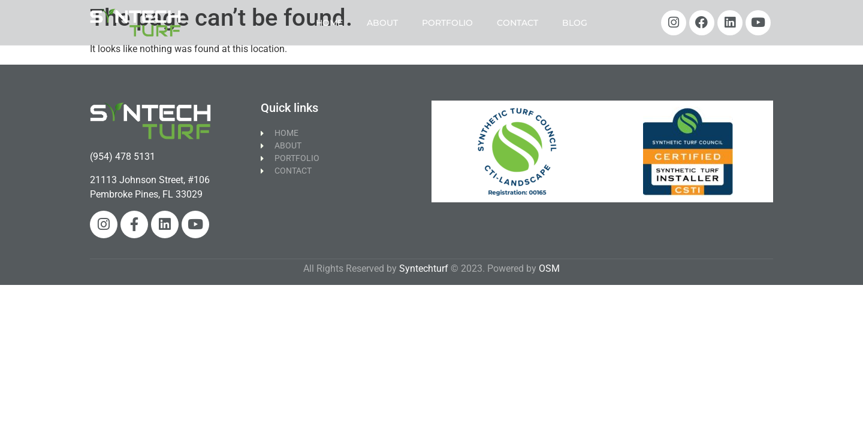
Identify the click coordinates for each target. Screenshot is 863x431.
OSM (549, 268)
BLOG (574, 22)
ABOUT (382, 22)
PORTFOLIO (447, 22)
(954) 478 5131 (122, 156)
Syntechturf (423, 268)
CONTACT (517, 22)
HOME (329, 22)
